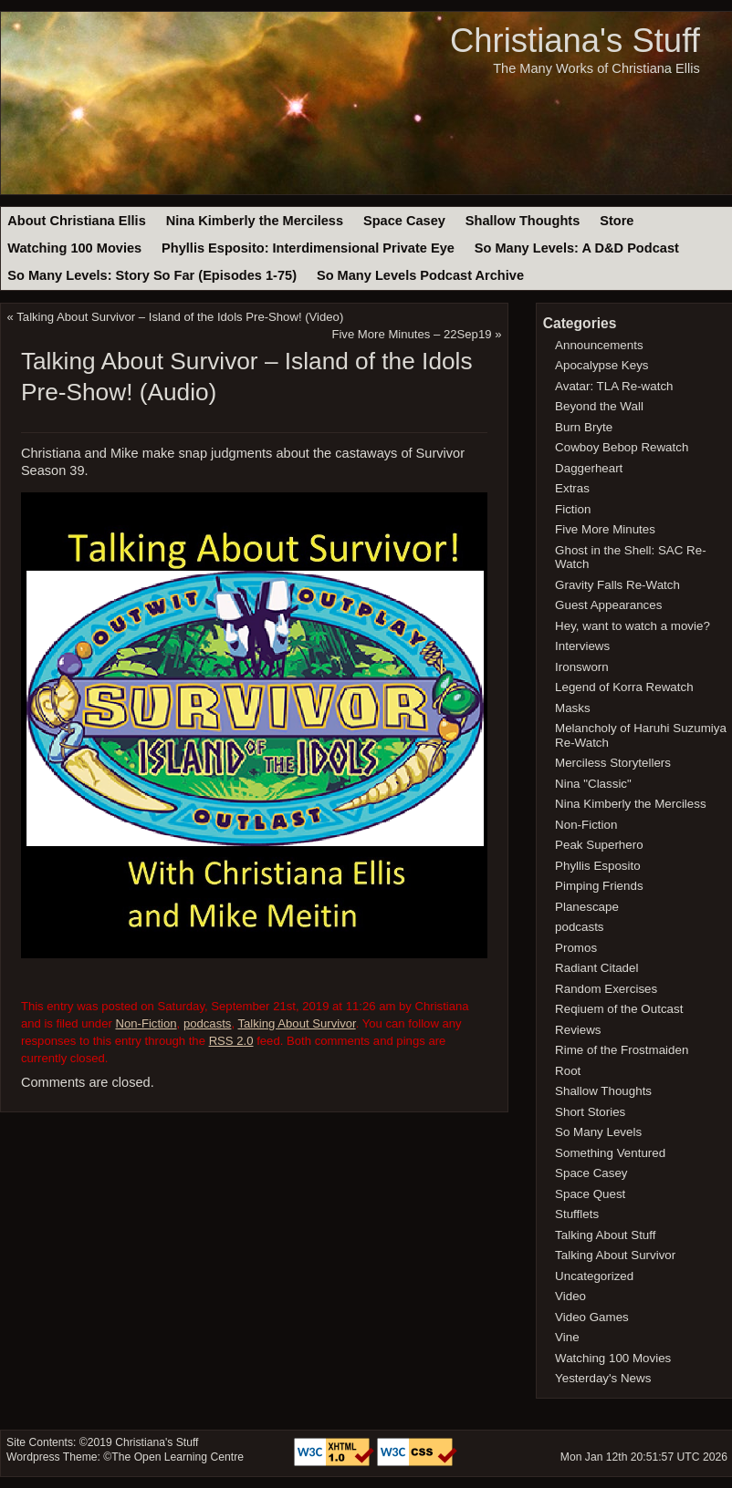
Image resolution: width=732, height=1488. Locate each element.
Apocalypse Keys (601, 365)
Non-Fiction (145, 1023)
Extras (572, 488)
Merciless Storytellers (613, 763)
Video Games (592, 1317)
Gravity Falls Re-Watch (617, 585)
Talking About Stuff (605, 1235)
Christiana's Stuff (575, 40)
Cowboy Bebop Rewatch (621, 447)
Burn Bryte (583, 427)
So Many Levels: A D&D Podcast (577, 248)
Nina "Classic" (593, 783)
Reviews (578, 1030)
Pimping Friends (599, 886)
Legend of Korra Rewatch (624, 687)
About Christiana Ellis (76, 220)
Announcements (599, 345)
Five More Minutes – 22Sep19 (411, 334)
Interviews (582, 646)
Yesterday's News (603, 1378)
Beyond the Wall (599, 406)
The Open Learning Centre (177, 1457)
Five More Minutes (605, 529)
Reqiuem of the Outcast (619, 1009)
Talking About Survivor (297, 1023)
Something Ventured (610, 1153)
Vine (567, 1337)
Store (616, 220)
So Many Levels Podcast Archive (420, 275)
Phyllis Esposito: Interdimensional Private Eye (308, 248)
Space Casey (404, 220)
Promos (576, 948)
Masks (573, 708)
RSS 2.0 (231, 1041)
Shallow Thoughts (522, 220)
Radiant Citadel (596, 968)
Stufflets (577, 1214)
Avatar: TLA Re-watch (614, 386)
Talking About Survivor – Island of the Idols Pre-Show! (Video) (179, 317)
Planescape (587, 907)
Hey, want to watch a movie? (632, 626)
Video (570, 1296)
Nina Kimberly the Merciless (254, 220)
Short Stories (590, 1112)
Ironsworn (582, 667)
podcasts (207, 1023)
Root (567, 1071)
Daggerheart (588, 468)
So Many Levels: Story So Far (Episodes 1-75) (152, 275)
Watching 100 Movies (74, 248)
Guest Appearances (608, 605)
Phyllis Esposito (598, 866)
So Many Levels (598, 1132)
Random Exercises (606, 989)
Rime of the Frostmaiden (621, 1050)
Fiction (573, 509)
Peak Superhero (599, 845)
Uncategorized (594, 1276)
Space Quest (590, 1194)
